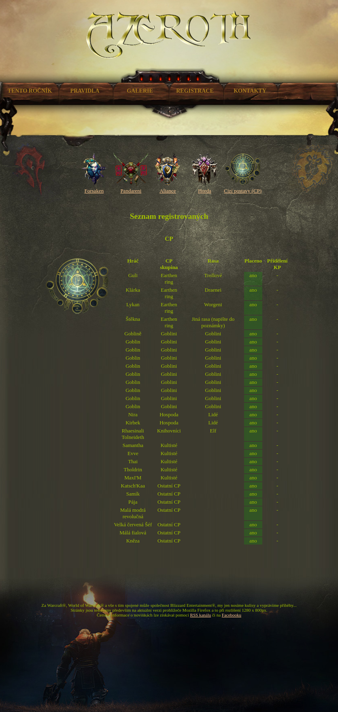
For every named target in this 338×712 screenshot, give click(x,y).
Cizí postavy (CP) (242, 187)
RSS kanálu (200, 614)
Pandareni (131, 187)
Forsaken (94, 187)
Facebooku (231, 614)
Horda (204, 187)
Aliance (167, 187)
